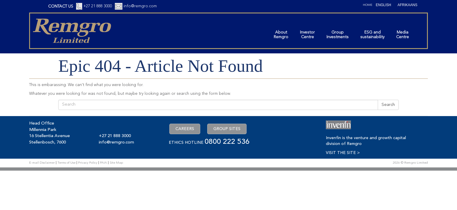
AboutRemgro (281, 34)
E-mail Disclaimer (42, 162)
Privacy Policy (87, 162)
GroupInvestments (337, 34)
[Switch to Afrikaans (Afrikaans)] (407, 5)
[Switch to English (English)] (383, 5)
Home (367, 5)
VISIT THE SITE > (343, 153)
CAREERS (184, 129)
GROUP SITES (226, 129)
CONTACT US (60, 6)
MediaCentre (402, 34)
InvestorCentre (307, 34)
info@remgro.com (140, 6)
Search (388, 105)
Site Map (116, 162)
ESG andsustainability (372, 34)
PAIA (103, 162)
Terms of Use (66, 162)
